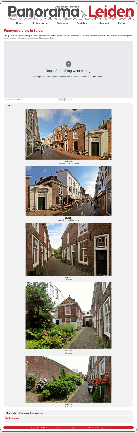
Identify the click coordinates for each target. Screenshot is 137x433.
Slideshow (62, 23)
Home (19, 23)
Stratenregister (40, 23)
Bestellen (82, 23)
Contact (122, 23)
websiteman (91, 428)
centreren (68, 100)
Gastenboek (102, 23)
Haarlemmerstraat (12, 418)
